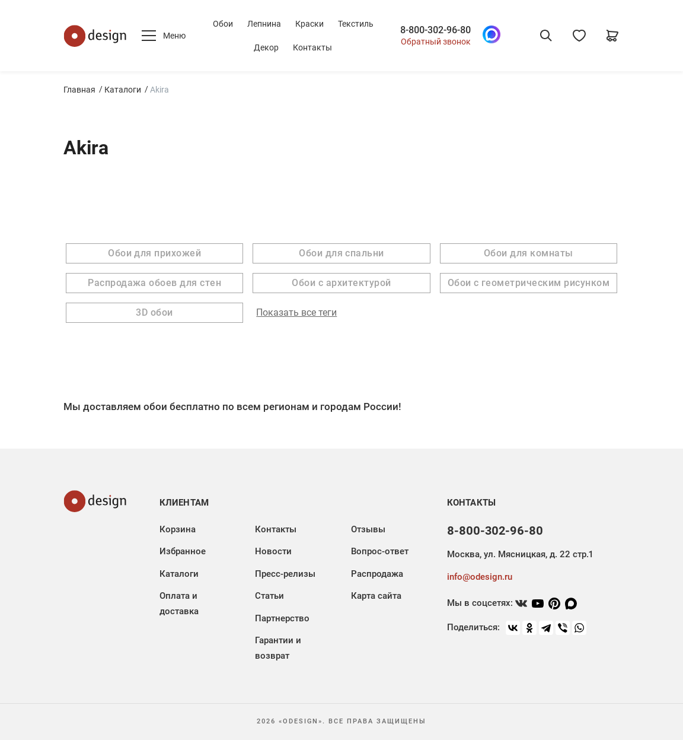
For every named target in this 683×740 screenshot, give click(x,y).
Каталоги (122, 89)
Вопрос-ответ (379, 551)
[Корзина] (612, 35)
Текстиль (356, 23)
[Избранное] (579, 35)
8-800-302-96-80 (435, 30)
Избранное (182, 551)
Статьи (269, 595)
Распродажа (377, 574)
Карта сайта (376, 595)
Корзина (177, 529)
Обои (223, 23)
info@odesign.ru (479, 576)
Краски (309, 23)
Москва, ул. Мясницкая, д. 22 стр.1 (520, 554)
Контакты (312, 47)
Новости (273, 551)
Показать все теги (296, 312)
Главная (79, 89)
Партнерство (282, 618)
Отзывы (368, 529)
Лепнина (264, 23)
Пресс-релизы (285, 574)
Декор (266, 47)
